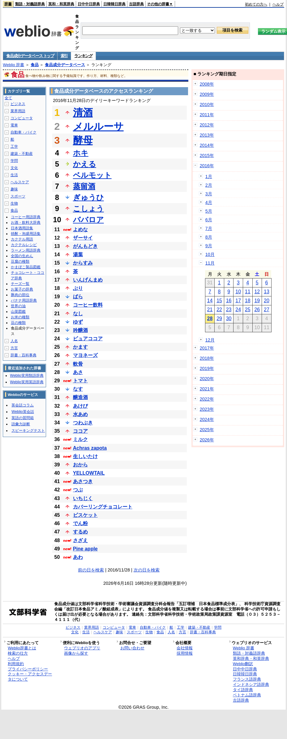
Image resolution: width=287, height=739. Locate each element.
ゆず (78, 322)
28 (210, 318)
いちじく (83, 498)
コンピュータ (22, 118)
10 (238, 291)
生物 (14, 203)
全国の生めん (22, 256)
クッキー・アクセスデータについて (30, 677)
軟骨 (78, 364)
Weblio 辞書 (13, 64)
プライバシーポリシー (28, 669)
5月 (208, 211)
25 (248, 309)
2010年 (207, 104)
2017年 (207, 348)
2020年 (207, 378)
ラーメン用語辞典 (26, 250)
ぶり (78, 288)
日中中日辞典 (89, 4)
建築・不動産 (22, 153)
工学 (14, 146)
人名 (14, 341)
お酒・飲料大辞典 (26, 222)
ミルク (80, 439)
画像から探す (76, 653)
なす (78, 389)
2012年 (207, 124)
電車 (14, 125)
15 (219, 300)
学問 (14, 161)
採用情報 (185, 653)
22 (219, 309)
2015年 (207, 155)
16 (229, 300)
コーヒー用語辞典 (26, 217)
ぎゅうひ (88, 197)
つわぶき (83, 422)
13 (266, 291)
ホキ (80, 153)
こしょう (88, 208)
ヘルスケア (20, 182)
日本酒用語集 (22, 228)
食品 (35, 64)
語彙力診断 (20, 424)
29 (219, 318)
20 (266, 300)
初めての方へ (256, 4)
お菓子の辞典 (22, 289)
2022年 (207, 399)
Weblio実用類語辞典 (26, 375)
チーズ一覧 (20, 284)
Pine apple (85, 548)
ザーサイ (83, 237)
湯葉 (78, 254)
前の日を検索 (91, 569)
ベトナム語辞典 (247, 695)
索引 (64, 55)
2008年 (207, 84)
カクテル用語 (22, 239)
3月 (208, 193)
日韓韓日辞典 (114, 4)
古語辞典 (136, 4)
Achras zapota (90, 448)
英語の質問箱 (22, 418)
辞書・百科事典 (23, 355)
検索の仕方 (18, 653)
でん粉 (80, 523)
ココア (80, 431)
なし (78, 313)
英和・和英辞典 (61, 4)
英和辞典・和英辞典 (251, 658)
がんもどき (85, 246)
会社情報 (185, 648)
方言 (14, 348)
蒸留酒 (84, 186)
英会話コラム (22, 405)
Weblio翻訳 (243, 663)
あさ (78, 372)
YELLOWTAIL (89, 473)
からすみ (83, 262)
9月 (208, 245)
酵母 (83, 140)
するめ (80, 531)
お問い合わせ (132, 648)
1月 (208, 176)
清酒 (83, 112)
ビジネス (18, 104)
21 (210, 309)
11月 (210, 263)
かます (80, 347)
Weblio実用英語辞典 (26, 382)
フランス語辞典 (247, 679)
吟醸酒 (80, 330)
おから (80, 464)
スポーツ (18, 196)
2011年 (207, 114)
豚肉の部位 (20, 295)
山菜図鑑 (18, 311)
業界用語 (18, 111)
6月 (208, 219)
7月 (208, 228)
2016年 (207, 165)
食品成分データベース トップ (30, 55)
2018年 (207, 358)
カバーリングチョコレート (102, 506)
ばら (78, 296)
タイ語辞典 (243, 689)
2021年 (207, 388)
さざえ (80, 540)
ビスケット (85, 515)
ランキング (83, 55)
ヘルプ (278, 4)
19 (257, 300)
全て (8, 98)
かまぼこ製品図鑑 (26, 267)
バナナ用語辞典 (24, 300)
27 (266, 309)
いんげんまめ (88, 279)
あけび (80, 406)
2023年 (207, 409)
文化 (14, 168)
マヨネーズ (85, 355)
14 (210, 300)
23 (229, 309)
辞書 (8, 4)
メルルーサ (98, 126)
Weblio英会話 (22, 412)
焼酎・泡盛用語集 (26, 233)
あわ (78, 557)
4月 (208, 202)
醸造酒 (80, 397)
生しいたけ (85, 456)
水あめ (80, 414)
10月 (210, 254)
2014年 (207, 145)
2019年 (207, 368)
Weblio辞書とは (22, 648)
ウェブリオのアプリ (82, 648)
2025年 (207, 429)
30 (229, 318)
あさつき (83, 481)
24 (238, 309)
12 (257, 291)
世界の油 (18, 306)
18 (248, 300)
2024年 (207, 419)
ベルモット (92, 175)
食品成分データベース (65, 64)
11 (248, 291)
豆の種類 (18, 323)
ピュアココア (88, 338)
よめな (80, 229)
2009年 (207, 94)
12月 (210, 340)
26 (257, 309)
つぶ (78, 489)
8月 (208, 237)
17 (238, 300)
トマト (80, 380)
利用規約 (16, 663)
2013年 (207, 135)
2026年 (207, 439)
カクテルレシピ (24, 245)
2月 (208, 185)
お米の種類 (20, 317)
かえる (84, 164)
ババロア (88, 219)
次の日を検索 (147, 569)
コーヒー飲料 (88, 305)
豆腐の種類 (20, 261)
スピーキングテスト (28, 430)
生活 (14, 175)
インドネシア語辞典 (251, 684)
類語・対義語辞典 (30, 4)
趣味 (14, 189)
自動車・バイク (23, 132)
